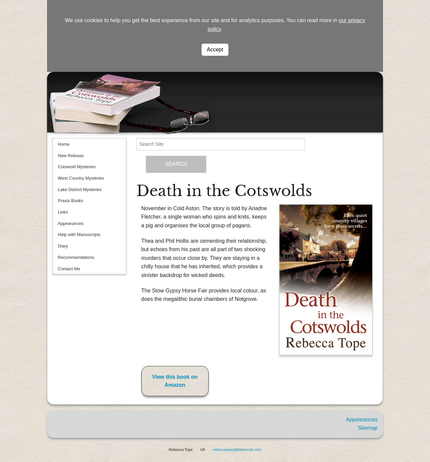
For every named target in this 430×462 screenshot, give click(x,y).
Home (64, 144)
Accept (215, 49)
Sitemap (368, 428)
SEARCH (176, 164)
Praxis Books (70, 200)
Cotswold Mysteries (77, 166)
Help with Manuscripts (79, 234)
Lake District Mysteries (80, 189)
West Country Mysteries (81, 178)
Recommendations (76, 257)
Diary (63, 245)
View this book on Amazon (175, 381)
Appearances (71, 223)
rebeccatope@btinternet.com (237, 450)
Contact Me (69, 268)
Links (63, 212)
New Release (71, 155)
